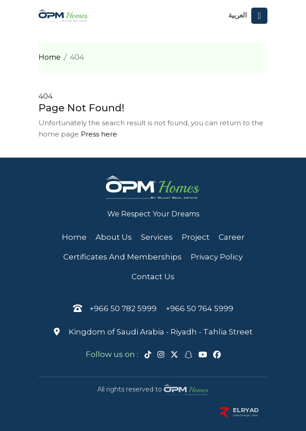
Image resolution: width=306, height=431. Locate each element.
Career (232, 237)
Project (196, 237)
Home (50, 57)
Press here (99, 134)
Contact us (153, 277)
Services (157, 237)
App (255, 415)
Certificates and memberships (122, 257)
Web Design (242, 415)
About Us (114, 237)
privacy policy (217, 257)
